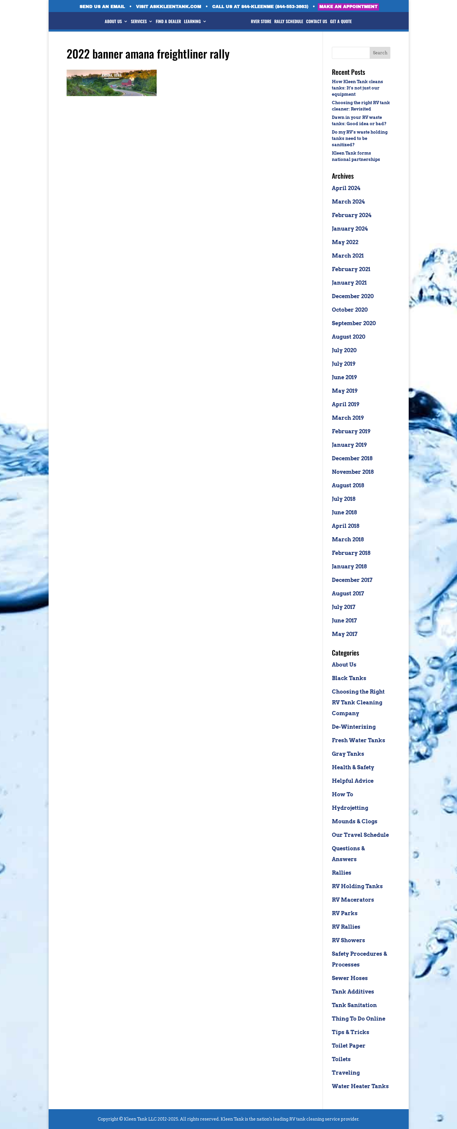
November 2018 (353, 472)
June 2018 (344, 512)
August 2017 (348, 593)
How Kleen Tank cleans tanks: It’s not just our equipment (357, 88)
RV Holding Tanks (357, 886)
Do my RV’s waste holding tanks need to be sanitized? (360, 138)
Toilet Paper (348, 1046)
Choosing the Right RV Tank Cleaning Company (358, 702)
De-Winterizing (354, 727)
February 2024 (351, 215)
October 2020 (350, 310)
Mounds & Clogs (354, 821)
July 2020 (344, 350)
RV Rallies (346, 927)
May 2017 (344, 634)
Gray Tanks (348, 754)
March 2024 (348, 201)
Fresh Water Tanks (358, 740)
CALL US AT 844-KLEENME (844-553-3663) (260, 7)
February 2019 (351, 431)
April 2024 (346, 188)
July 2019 (343, 364)
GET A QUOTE (345, 21)
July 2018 (343, 499)
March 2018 (348, 539)
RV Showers (348, 940)
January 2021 (349, 283)
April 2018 (345, 526)
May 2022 (345, 242)
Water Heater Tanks (360, 1086)
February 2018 (351, 553)
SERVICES (134, 21)
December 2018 (352, 458)
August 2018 (348, 485)
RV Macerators (353, 900)
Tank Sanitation (354, 1005)
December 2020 (353, 296)
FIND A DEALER (163, 21)
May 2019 (344, 391)
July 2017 (343, 607)
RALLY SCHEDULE (293, 21)
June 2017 (344, 620)
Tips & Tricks (350, 1032)
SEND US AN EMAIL (102, 7)
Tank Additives (353, 991)
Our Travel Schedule (360, 835)
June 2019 (344, 377)
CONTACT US (321, 21)
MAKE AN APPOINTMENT (348, 7)
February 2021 (351, 269)
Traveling (346, 1073)
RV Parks (345, 913)
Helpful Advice (353, 781)
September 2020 (354, 323)
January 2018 (349, 566)
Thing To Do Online (358, 1018)
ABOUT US (108, 21)
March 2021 (348, 256)
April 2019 (345, 404)
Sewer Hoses (350, 978)
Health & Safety (353, 767)
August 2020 (348, 337)
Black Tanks (349, 678)
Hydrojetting (350, 808)
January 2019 (349, 445)
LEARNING (187, 21)
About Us (344, 664)
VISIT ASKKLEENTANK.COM (168, 7)
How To (342, 794)
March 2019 (348, 418)
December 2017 (352, 580)
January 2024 (350, 228)
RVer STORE (265, 21)
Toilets (341, 1059)
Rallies (341, 873)
